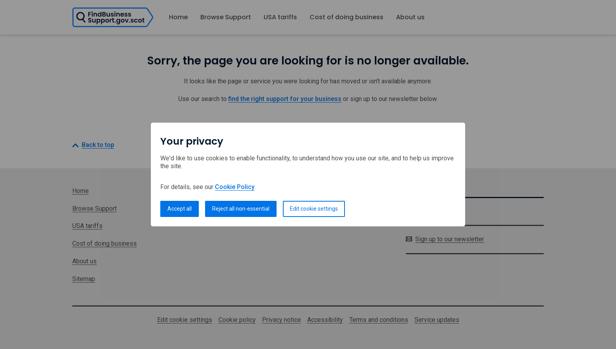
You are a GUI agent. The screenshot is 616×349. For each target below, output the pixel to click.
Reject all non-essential (241, 209)
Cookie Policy (235, 187)
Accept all (179, 209)
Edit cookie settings (314, 209)
